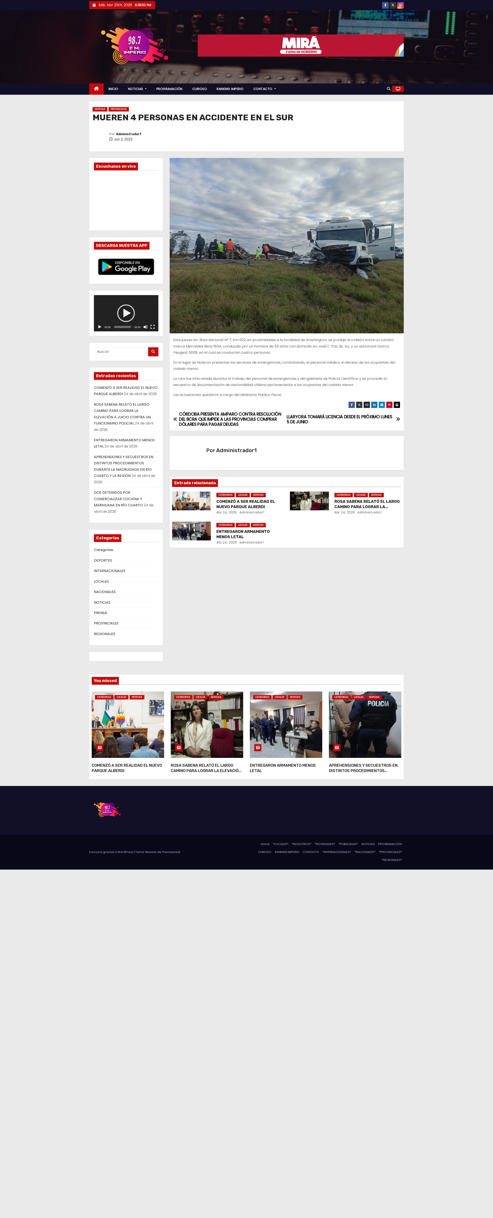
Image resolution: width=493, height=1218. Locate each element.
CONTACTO (264, 89)
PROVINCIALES (119, 109)
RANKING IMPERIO (230, 89)
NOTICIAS (137, 89)
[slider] (122, 327)
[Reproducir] (99, 327)
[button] (388, 88)
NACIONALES (105, 591)
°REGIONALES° (392, 860)
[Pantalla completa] (152, 327)
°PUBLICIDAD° (348, 844)
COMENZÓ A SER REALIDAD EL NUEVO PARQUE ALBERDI (245, 504)
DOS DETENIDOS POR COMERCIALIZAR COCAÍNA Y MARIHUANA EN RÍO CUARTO (118, 499)
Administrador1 (128, 134)
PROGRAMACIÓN (169, 89)
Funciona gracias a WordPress (111, 852)
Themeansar (171, 852)
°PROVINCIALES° (390, 852)
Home (265, 844)
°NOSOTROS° (301, 844)
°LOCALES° (280, 844)
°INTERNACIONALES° (337, 852)
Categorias (103, 549)
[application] (126, 313)
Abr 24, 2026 (226, 512)
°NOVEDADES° (325, 844)
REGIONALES (104, 633)
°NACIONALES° (365, 852)
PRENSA (100, 612)
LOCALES (101, 581)
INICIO (113, 89)
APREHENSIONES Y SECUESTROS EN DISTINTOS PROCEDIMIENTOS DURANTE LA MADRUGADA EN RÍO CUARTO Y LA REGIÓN (363, 773)
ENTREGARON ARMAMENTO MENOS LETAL (243, 534)
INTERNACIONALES (109, 570)
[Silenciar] (145, 327)
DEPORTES (103, 560)
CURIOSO (199, 89)
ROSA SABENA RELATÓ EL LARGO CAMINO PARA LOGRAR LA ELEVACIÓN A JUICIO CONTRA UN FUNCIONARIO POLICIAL (206, 773)
